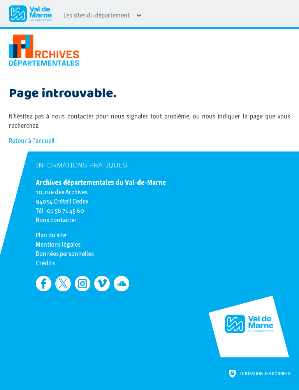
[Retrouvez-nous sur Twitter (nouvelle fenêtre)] (63, 283)
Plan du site (51, 235)
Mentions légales (58, 244)
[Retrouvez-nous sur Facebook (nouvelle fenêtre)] (43, 283)
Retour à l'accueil (32, 141)
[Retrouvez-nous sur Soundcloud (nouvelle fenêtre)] (121, 283)
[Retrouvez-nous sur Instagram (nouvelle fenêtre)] (82, 283)
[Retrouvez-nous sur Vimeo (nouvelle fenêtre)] (102, 283)
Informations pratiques (81, 165)
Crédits (45, 263)
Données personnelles (65, 254)
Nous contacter (56, 220)
